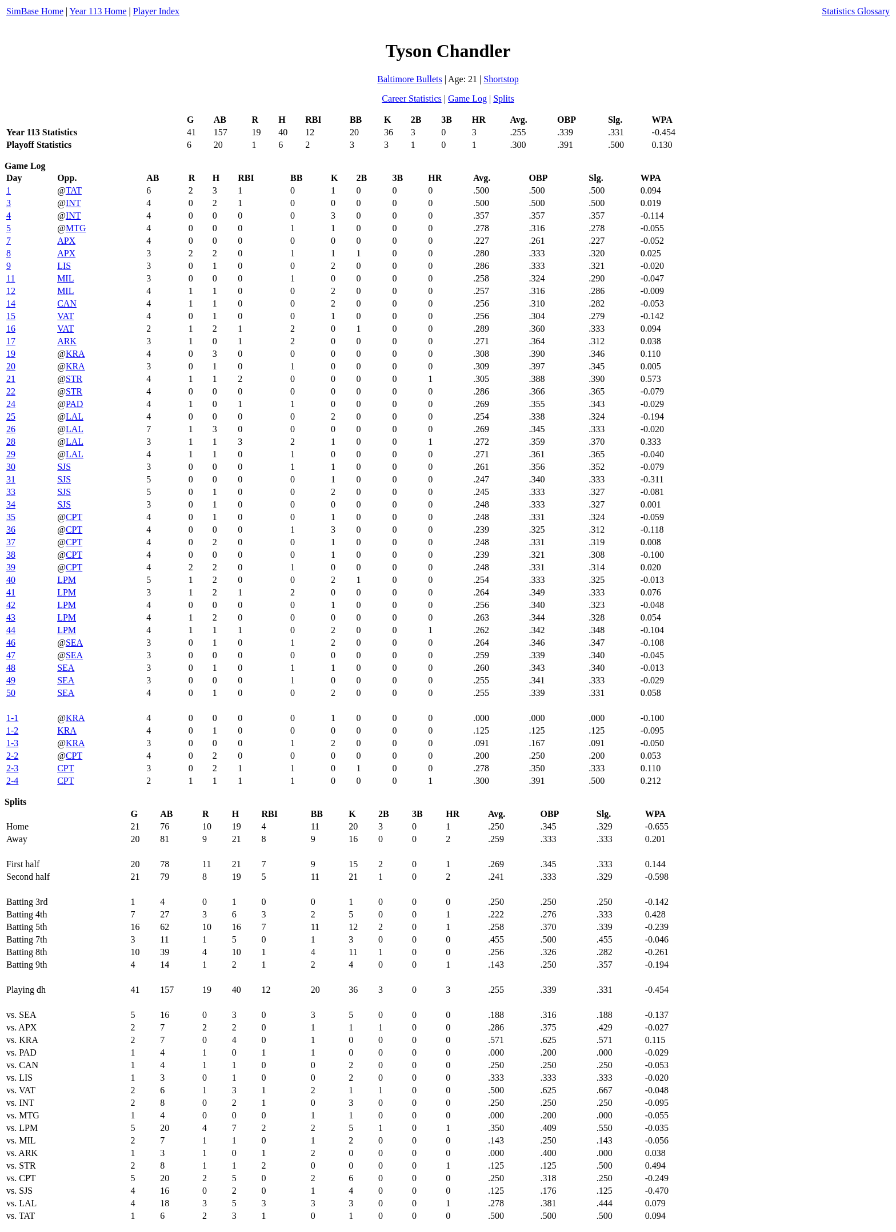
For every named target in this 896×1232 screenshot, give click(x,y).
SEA (74, 642)
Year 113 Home (98, 11)
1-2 (12, 730)
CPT (74, 517)
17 (10, 341)
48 (10, 668)
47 (10, 655)
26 (10, 429)
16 (10, 328)
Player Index (156, 11)
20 (10, 366)
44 (10, 630)
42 (10, 605)
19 (10, 354)
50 (10, 693)
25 (10, 416)
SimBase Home (34, 11)
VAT (65, 316)
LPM (66, 580)
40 (10, 580)
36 (10, 529)
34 (10, 504)
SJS (64, 467)
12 (10, 291)
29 (10, 454)
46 (10, 642)
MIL (65, 278)
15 (10, 316)
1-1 (12, 718)
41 (10, 592)
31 (10, 479)
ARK (67, 341)
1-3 (12, 743)
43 (10, 617)
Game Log (467, 98)
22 (10, 391)
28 (10, 441)
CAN (67, 303)
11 (10, 278)
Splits (503, 98)
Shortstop (500, 79)
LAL (74, 416)
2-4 (12, 781)
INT (73, 203)
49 (10, 680)
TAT (74, 190)
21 (10, 379)
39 (10, 567)
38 (10, 554)
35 (10, 517)
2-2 (12, 755)
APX (66, 240)
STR (74, 379)
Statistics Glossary (856, 11)
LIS (64, 266)
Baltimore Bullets (409, 79)
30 (10, 467)
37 (10, 542)
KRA (75, 354)
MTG (76, 228)
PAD (74, 404)
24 (10, 404)
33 (10, 492)
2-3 (12, 768)
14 (10, 303)
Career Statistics (411, 98)
